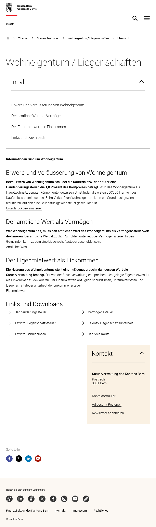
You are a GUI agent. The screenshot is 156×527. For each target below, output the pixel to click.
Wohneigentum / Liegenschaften (88, 38)
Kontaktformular (103, 396)
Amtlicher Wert (16, 247)
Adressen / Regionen (106, 404)
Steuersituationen (48, 38)
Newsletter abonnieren (108, 413)
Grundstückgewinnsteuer (24, 208)
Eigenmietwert (16, 291)
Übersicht (123, 38)
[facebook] (9, 459)
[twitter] (19, 459)
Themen (23, 38)
